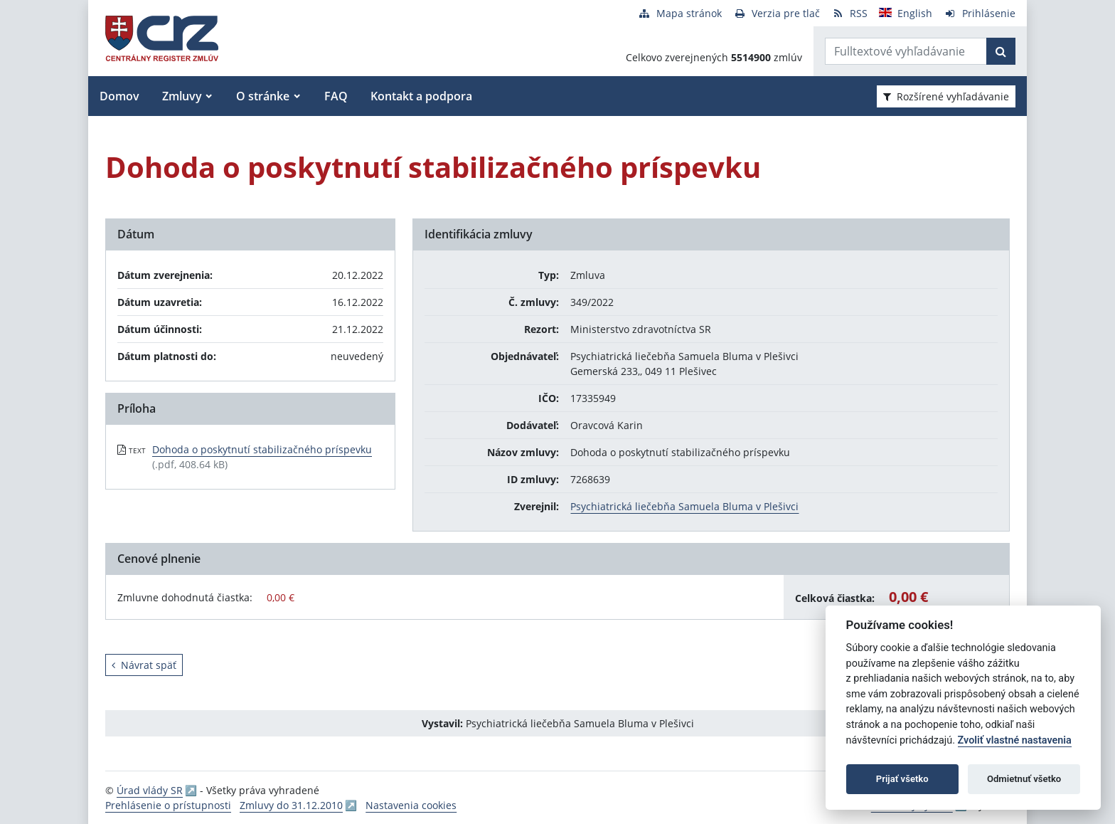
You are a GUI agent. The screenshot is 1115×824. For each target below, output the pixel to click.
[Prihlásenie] (979, 13)
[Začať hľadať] (1000, 51)
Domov (119, 96)
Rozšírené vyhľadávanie (946, 96)
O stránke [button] (262, 96)
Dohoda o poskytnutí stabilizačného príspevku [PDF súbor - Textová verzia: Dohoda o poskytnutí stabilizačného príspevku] (262, 449)
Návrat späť (144, 665)
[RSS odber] (849, 13)
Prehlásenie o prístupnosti (168, 805)
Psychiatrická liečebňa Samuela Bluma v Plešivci (684, 506)
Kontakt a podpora (421, 96)
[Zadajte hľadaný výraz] (906, 51)
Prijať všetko (902, 778)
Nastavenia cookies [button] (411, 805)
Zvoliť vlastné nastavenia (1015, 740)
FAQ (336, 96)
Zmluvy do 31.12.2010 (291, 805)
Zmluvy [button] (182, 96)
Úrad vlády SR (150, 790)
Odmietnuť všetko (1024, 778)
